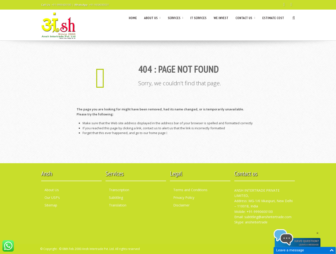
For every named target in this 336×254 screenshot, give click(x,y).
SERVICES (175, 18)
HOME (133, 18)
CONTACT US (245, 18)
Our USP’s (52, 197)
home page (158, 133)
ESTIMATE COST (273, 18)
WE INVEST (221, 18)
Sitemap (51, 205)
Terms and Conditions (190, 190)
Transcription (119, 190)
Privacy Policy (183, 197)
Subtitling (116, 197)
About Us (52, 190)
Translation (117, 205)
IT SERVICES (198, 18)
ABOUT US (152, 18)
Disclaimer (181, 205)
